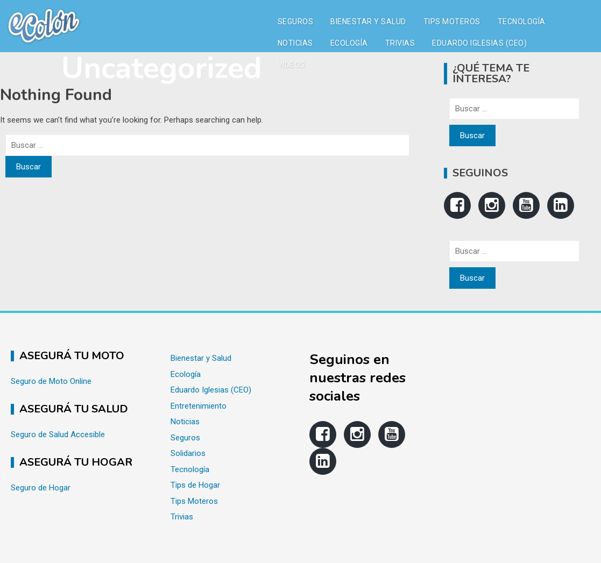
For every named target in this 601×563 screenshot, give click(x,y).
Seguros (296, 21)
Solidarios (188, 453)
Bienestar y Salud (368, 21)
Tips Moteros (451, 21)
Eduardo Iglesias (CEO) (479, 43)
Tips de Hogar (195, 485)
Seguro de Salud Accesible (58, 434)
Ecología (349, 43)
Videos (291, 64)
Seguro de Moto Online (51, 381)
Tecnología (522, 21)
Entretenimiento (199, 406)
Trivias (400, 43)
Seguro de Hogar (40, 488)
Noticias (295, 43)
